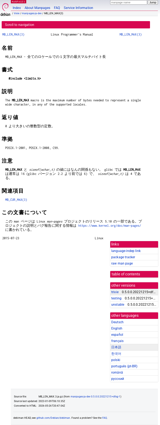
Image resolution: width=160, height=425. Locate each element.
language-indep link (126, 251)
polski (115, 360)
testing (116, 298)
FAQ (57, 8)
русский (117, 379)
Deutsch (117, 322)
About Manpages (37, 8)
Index (17, 8)
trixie (17, 13)
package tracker (123, 257)
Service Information (78, 8)
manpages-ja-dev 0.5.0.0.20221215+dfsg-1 (95, 396)
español (117, 335)
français (117, 341)
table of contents (126, 274)
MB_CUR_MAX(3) (16, 199)
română (117, 372)
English (116, 328)
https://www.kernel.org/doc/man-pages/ (109, 225)
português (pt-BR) (124, 366)
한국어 (116, 354)
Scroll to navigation (19, 25)
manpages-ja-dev (32, 13)
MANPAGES (18, 1)
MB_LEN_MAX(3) (13, 34)
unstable (117, 305)
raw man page (122, 263)
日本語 (116, 347)
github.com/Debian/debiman (53, 417)
